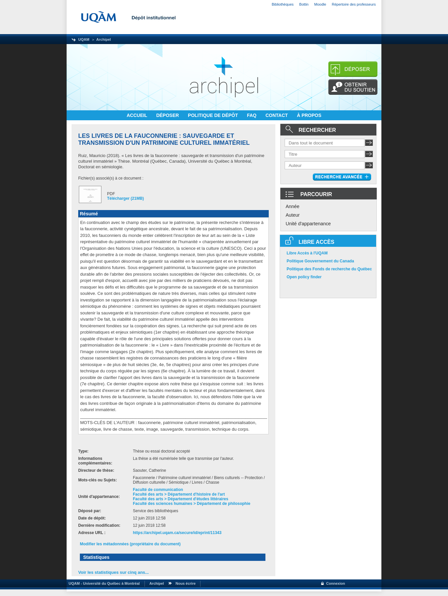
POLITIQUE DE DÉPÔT (213, 115)
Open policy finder (304, 277)
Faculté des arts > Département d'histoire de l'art (179, 494)
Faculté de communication (158, 489)
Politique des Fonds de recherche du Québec (329, 269)
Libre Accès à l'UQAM (307, 253)
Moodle (320, 4)
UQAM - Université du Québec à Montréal (103, 583)
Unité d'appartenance (308, 223)
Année (293, 206)
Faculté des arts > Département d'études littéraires (180, 499)
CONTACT (277, 115)
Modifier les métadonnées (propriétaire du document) (130, 544)
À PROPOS (309, 115)
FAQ (252, 115)
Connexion (335, 583)
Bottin (303, 4)
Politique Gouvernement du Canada (320, 261)
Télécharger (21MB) (125, 198)
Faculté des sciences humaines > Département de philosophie (191, 503)
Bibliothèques (283, 4)
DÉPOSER (168, 115)
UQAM (83, 39)
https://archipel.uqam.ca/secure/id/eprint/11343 (177, 532)
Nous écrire (186, 583)
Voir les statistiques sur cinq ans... (113, 572)
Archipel (103, 39)
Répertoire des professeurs (354, 4)
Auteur (293, 215)
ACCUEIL (137, 115)
